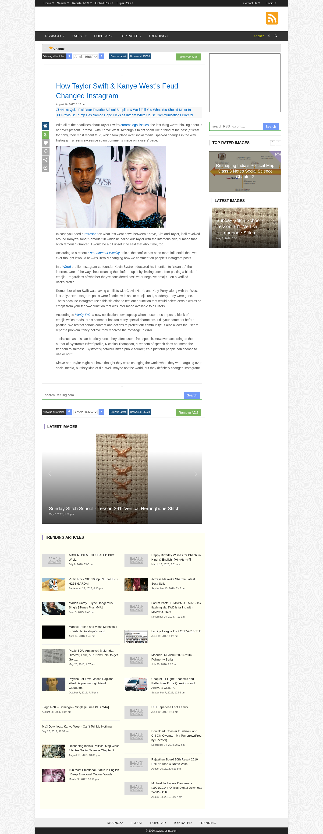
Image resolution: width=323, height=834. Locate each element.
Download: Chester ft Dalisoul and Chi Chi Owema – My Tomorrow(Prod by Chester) (176, 735)
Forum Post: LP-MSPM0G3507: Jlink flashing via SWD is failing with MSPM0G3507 (176, 607)
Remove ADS (188, 57)
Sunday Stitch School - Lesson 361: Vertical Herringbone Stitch (114, 508)
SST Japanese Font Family (169, 707)
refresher (91, 234)
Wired (66, 267)
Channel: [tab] (58, 48)
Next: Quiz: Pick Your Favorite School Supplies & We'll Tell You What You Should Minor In (123, 110)
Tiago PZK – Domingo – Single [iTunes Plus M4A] (75, 707)
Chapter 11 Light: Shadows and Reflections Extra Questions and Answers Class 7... (173, 683)
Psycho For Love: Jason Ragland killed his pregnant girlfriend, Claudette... (91, 683)
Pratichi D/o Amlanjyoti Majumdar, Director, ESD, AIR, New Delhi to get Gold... (93, 655)
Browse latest (118, 56)
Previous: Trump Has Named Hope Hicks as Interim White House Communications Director (125, 115)
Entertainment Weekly (104, 253)
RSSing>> (115, 823)
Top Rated (182, 823)
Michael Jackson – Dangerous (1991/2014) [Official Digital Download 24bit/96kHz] (176, 787)
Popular (158, 823)
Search (192, 395)
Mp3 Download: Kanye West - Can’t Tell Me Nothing (77, 726)
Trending (207, 823)
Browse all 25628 (140, 56)
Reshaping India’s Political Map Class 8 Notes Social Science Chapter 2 (245, 171)
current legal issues (135, 125)
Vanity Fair (82, 315)
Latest (137, 823)
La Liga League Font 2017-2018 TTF (176, 631)
